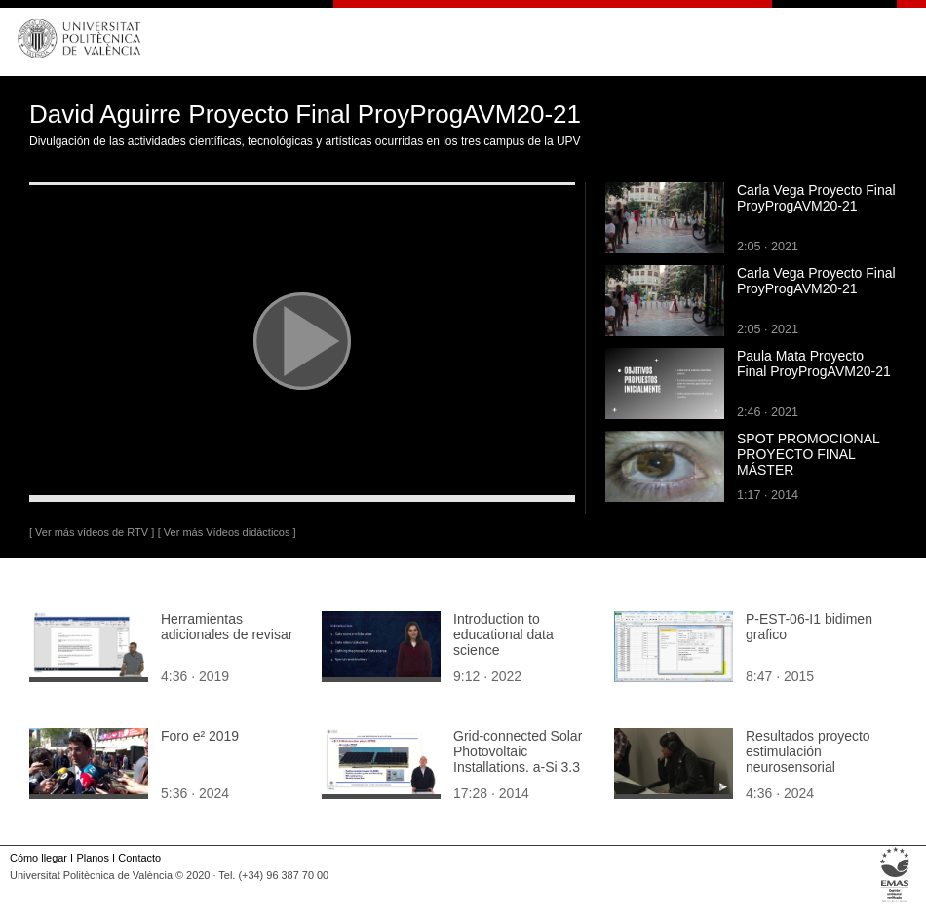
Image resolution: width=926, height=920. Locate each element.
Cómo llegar (38, 857)
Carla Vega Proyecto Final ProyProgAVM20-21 (816, 197)
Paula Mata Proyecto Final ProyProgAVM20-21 (814, 363)
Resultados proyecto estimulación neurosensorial (808, 751)
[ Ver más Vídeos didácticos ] (227, 532)
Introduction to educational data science (503, 634)
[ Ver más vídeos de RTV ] (91, 532)
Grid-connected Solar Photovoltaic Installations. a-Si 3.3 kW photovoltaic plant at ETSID (518, 767)
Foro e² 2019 (200, 736)
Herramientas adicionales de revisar (226, 626)
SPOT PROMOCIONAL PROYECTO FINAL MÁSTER (808, 454)
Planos (92, 857)
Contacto (139, 857)
